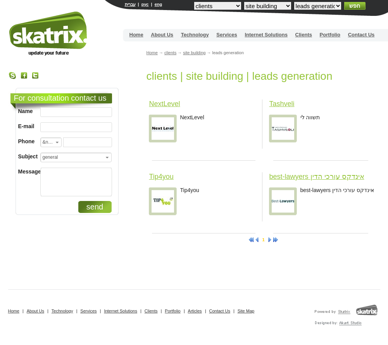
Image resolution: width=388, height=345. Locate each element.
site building (194, 52)
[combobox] (51, 142)
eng (158, 4)
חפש (354, 6)
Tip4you (161, 176)
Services (226, 35)
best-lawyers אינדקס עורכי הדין (316, 176)
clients (170, 52)
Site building (48, 33)
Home (136, 35)
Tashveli (282, 104)
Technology (195, 35)
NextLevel (164, 104)
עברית (130, 4)
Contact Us (361, 35)
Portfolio (330, 35)
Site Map (246, 311)
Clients (303, 35)
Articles (195, 311)
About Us (162, 35)
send (94, 207)
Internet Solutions (266, 35)
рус (145, 4)
